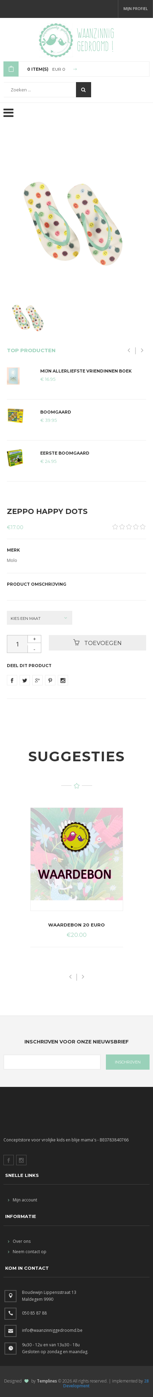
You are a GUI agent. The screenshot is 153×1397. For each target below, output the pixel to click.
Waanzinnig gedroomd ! (95, 39)
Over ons (19, 1241)
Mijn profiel (135, 8)
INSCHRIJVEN (128, 1062)
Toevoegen (97, 642)
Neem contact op (27, 1252)
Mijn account (22, 1200)
